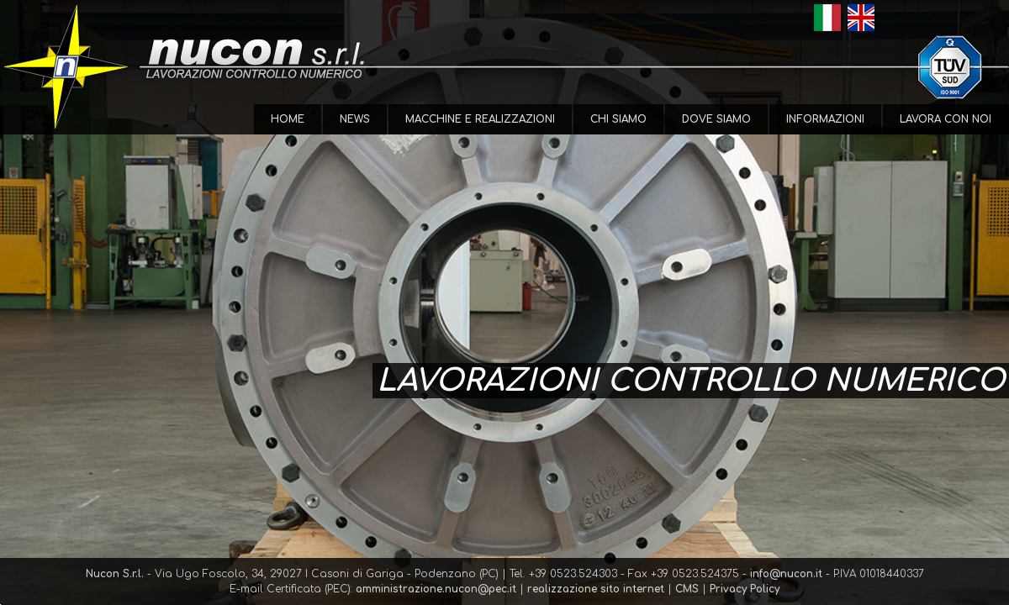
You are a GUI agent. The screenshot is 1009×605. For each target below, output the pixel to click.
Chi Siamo (618, 119)
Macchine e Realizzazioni (480, 119)
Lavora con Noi (945, 119)
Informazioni (825, 119)
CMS (687, 589)
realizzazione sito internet (595, 589)
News (355, 119)
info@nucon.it (786, 574)
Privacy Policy (744, 589)
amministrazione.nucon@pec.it (436, 589)
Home (287, 119)
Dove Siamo (716, 119)
